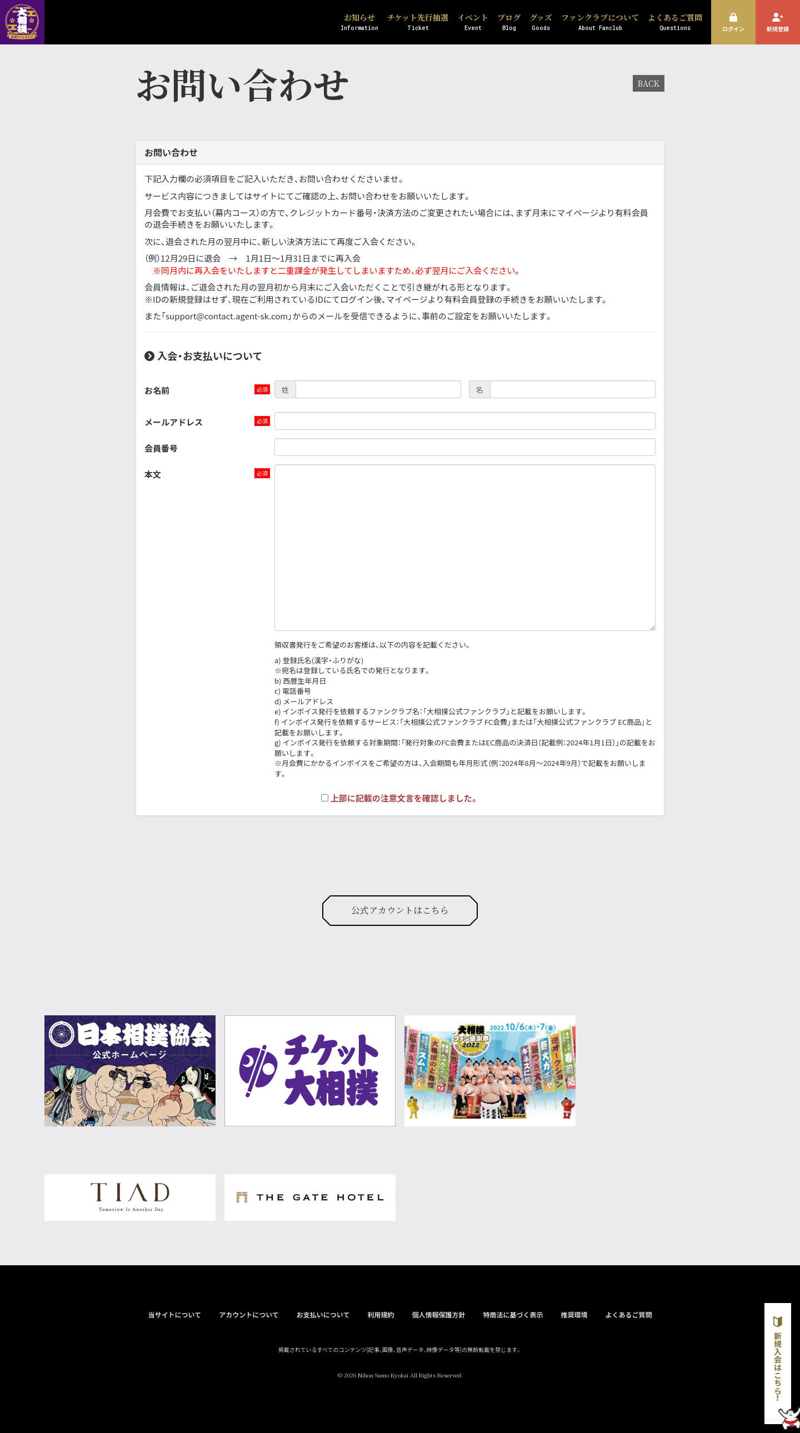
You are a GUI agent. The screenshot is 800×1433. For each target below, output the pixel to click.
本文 (152, 474)
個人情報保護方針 (438, 1314)
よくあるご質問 (629, 1314)
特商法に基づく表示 (513, 1314)
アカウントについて (249, 1314)
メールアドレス (173, 422)
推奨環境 (574, 1314)
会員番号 (161, 448)
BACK (648, 83)
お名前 (156, 390)
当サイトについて (174, 1314)
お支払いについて (323, 1314)
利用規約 (380, 1314)
